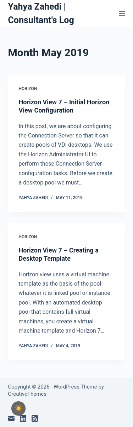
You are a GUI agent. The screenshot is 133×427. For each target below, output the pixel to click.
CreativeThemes (27, 394)
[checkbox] (18, 408)
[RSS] (35, 418)
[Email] (11, 418)
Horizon (28, 88)
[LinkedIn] (23, 418)
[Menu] (122, 13)
